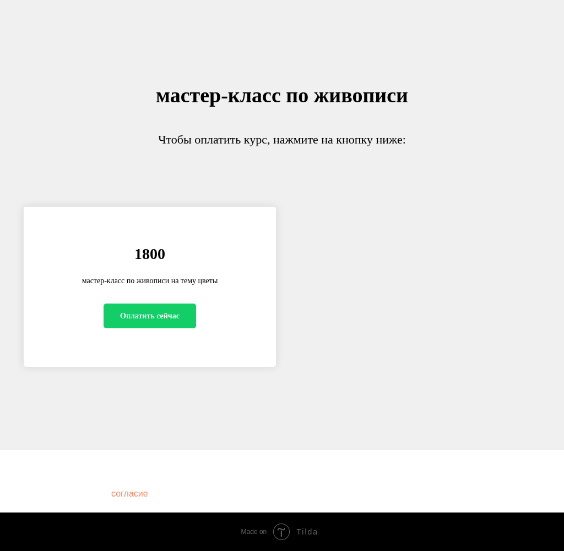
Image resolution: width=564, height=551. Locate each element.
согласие (129, 493)
